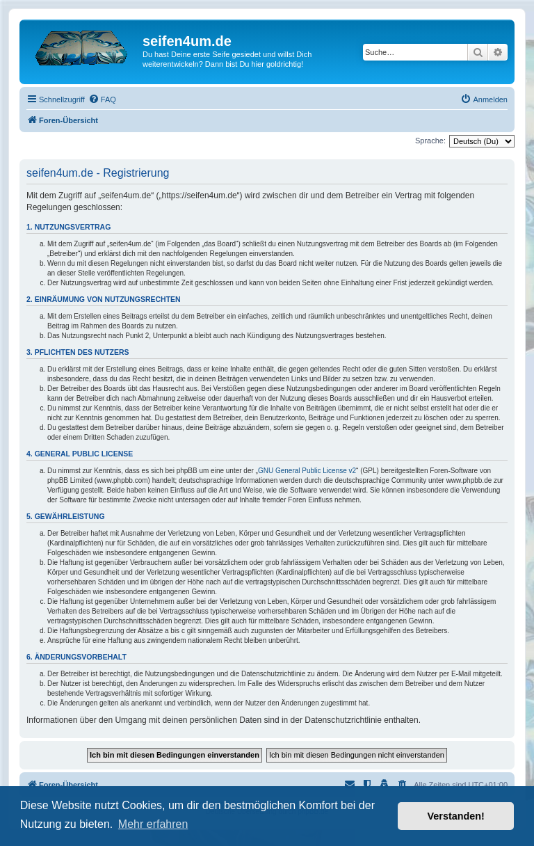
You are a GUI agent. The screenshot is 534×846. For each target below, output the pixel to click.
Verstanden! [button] (456, 816)
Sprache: (430, 140)
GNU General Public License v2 (307, 470)
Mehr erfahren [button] (153, 824)
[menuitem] (102, 99)
